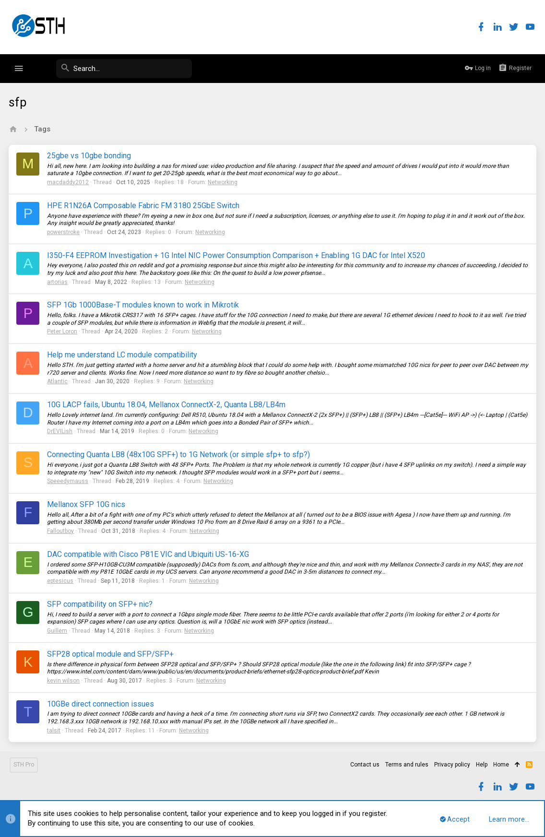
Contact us (364, 764)
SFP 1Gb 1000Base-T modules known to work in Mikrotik (144, 304)
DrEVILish (60, 431)
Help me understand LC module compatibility (123, 354)
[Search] (120, 68)
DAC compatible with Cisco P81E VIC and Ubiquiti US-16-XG (149, 554)
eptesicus (61, 581)
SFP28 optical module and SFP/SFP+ (111, 654)
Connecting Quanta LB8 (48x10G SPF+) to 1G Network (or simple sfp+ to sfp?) (179, 454)
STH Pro (23, 764)
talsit (54, 730)
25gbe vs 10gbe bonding (90, 155)
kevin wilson (64, 680)
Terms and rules (406, 764)
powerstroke (64, 232)
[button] (19, 68)
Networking (223, 182)
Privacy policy (452, 764)
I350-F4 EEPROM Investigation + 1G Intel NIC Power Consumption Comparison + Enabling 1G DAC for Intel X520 (237, 255)
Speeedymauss (68, 481)
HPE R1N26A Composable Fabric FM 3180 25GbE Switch (144, 205)
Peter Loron (63, 331)
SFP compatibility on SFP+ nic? (101, 604)
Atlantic (58, 381)
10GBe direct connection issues (101, 703)
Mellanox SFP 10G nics (87, 504)
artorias (58, 282)
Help (481, 764)
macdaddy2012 (69, 182)
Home (501, 764)
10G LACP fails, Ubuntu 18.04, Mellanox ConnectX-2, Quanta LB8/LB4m (167, 404)
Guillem (58, 630)
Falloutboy (61, 531)
